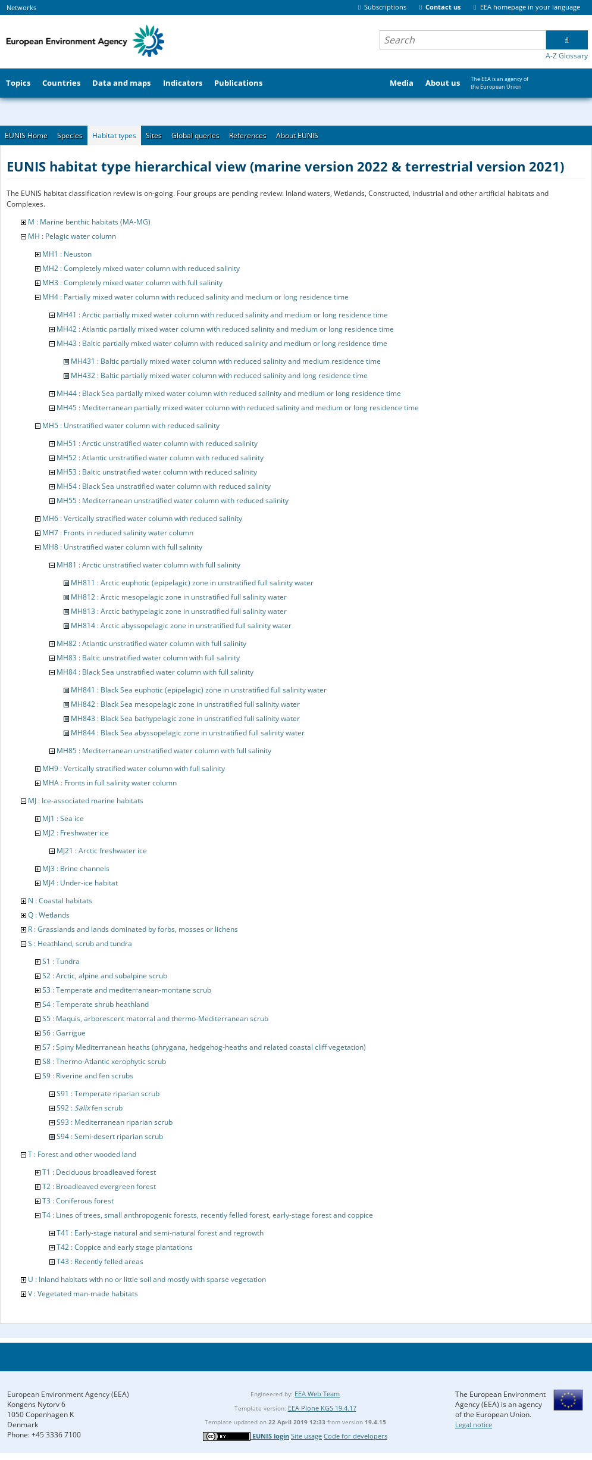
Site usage (306, 1435)
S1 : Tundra (61, 961)
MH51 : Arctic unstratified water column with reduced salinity (157, 443)
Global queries (195, 135)
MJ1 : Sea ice (63, 818)
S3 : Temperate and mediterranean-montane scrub (126, 990)
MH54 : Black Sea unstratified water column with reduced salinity (164, 486)
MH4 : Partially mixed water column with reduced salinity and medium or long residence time (195, 297)
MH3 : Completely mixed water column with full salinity (132, 282)
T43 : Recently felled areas (100, 1261)
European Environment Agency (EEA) (68, 1394)
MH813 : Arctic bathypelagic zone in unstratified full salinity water (179, 611)
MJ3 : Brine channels (75, 868)
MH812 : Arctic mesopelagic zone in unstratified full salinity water (179, 597)
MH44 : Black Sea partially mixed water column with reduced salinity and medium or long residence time (229, 393)
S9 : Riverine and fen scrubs (87, 1076)
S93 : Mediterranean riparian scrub (115, 1122)
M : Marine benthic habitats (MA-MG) (89, 222)
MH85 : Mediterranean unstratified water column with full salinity (164, 750)
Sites (154, 135)
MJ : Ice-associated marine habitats (85, 800)
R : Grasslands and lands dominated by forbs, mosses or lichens (133, 929)
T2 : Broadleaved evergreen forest (99, 1186)
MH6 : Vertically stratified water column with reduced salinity (142, 518)
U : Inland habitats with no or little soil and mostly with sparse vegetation (147, 1279)
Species (70, 135)
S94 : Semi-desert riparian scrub (110, 1136)
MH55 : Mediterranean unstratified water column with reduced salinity (173, 500)
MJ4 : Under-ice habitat (80, 883)
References (248, 135)
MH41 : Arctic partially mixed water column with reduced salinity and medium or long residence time (222, 315)
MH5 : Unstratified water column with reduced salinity (131, 425)
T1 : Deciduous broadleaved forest (99, 1172)
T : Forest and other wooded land (82, 1154)
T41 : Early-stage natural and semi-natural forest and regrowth (160, 1233)
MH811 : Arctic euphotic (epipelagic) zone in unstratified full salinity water (192, 583)
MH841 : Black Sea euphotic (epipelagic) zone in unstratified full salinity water (199, 690)
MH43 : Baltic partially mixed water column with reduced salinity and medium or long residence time (222, 343)
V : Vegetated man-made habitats (83, 1294)
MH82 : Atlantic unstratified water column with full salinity (151, 643)
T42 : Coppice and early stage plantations (125, 1247)
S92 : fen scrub (90, 1108)
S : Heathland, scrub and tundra (80, 943)
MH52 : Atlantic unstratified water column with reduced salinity (160, 458)
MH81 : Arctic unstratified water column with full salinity (148, 565)
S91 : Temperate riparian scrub (108, 1093)
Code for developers (355, 1435)
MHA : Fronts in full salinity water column (109, 783)
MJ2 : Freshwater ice (75, 833)
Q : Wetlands (49, 915)
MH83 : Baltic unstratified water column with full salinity (148, 658)
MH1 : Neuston (67, 254)
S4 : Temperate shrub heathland (95, 1004)
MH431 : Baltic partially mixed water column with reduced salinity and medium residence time (226, 361)
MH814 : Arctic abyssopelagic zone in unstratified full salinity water (181, 625)
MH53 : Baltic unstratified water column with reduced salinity (157, 472)
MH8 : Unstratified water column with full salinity (122, 547)
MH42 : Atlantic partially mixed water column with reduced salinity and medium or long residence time (225, 329)
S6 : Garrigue (64, 1033)
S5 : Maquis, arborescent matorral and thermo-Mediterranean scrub (155, 1018)
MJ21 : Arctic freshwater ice (102, 851)
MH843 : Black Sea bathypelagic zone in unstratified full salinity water (185, 718)
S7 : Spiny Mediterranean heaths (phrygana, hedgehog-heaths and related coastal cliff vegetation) (204, 1047)
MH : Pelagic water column (72, 236)
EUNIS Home (26, 135)
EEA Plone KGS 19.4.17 (322, 1407)
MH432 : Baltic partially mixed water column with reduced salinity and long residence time (219, 375)
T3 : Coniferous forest (78, 1201)
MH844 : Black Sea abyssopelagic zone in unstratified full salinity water (188, 733)
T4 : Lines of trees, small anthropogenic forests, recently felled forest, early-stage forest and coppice (207, 1215)
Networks (21, 7)
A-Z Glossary (567, 56)
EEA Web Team (317, 1393)
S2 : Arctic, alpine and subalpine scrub (104, 976)
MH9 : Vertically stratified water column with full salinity (133, 768)
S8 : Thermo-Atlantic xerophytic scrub (104, 1061)
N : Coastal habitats (60, 901)
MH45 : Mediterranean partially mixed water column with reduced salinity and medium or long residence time (238, 408)
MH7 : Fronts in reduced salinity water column (117, 533)
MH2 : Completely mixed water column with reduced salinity (141, 268)
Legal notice (473, 1424)
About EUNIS (297, 135)
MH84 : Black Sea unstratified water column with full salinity (155, 672)
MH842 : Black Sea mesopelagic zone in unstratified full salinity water (185, 704)
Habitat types (114, 135)
